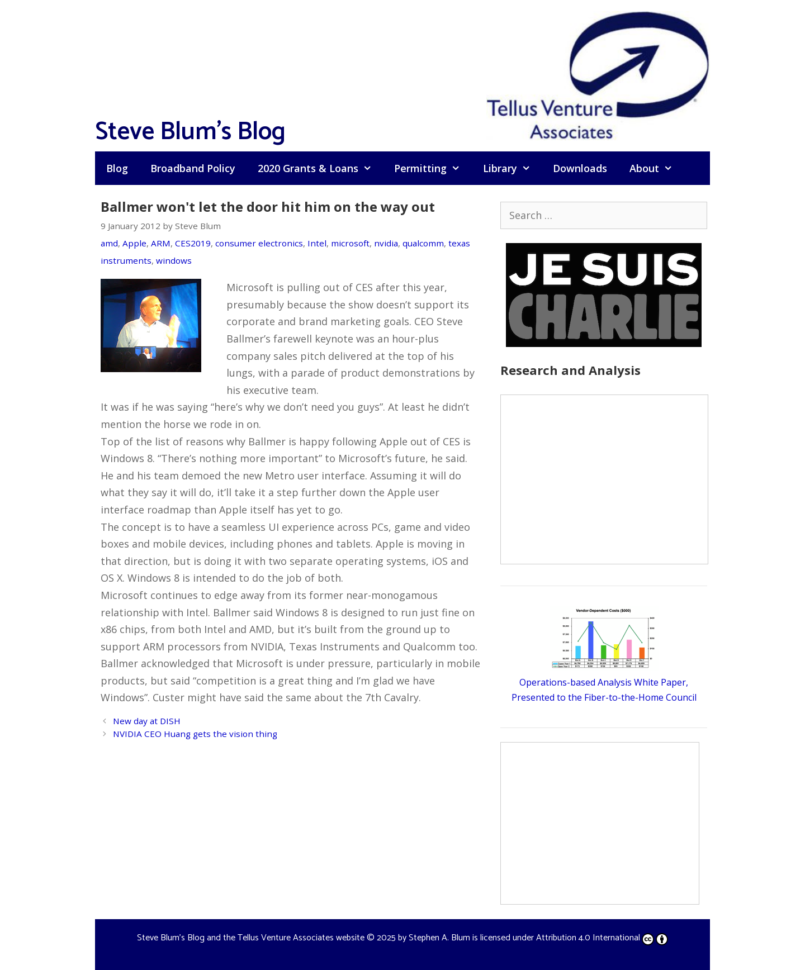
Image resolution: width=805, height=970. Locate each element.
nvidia (386, 243)
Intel (316, 243)
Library (512, 168)
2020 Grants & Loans (320, 168)
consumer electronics (259, 243)
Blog (117, 168)
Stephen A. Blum (439, 937)
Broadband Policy (192, 168)
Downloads (580, 168)
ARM (161, 243)
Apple (134, 243)
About (656, 168)
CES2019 (193, 243)
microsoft (350, 243)
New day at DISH (147, 720)
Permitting (432, 168)
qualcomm (423, 243)
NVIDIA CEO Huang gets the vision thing (195, 733)
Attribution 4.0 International (602, 937)
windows (174, 260)
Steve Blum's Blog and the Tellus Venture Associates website (250, 937)
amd (109, 243)
